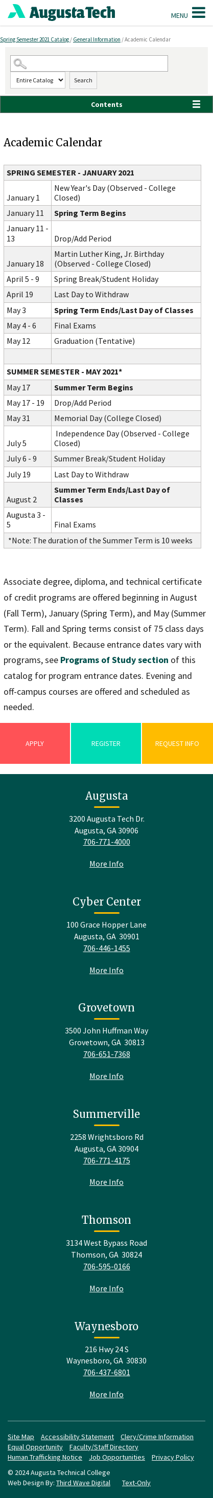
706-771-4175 (106, 1160)
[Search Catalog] (89, 63)
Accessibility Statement (77, 1436)
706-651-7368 (106, 1054)
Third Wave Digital (83, 1482)
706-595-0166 (106, 1266)
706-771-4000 (106, 841)
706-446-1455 (106, 948)
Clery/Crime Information (157, 1436)
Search (83, 80)
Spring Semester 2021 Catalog (35, 39)
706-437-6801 (106, 1372)
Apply (35, 743)
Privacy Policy (173, 1457)
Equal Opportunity (35, 1446)
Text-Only (136, 1482)
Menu (188, 12)
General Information (97, 39)
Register (106, 743)
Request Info (177, 743)
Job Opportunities (117, 1457)
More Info (106, 863)
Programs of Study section (114, 660)
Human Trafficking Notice (45, 1457)
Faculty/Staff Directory (103, 1446)
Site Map (21, 1436)
